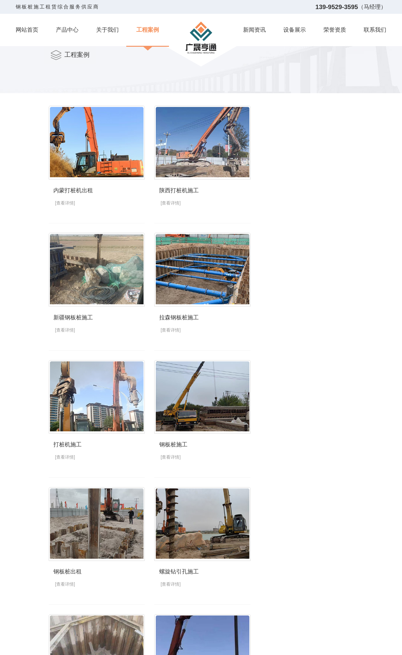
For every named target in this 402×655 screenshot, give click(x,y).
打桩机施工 (172, 316)
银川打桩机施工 (73, 569)
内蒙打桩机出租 (73, 190)
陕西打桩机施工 (178, 190)
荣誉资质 (334, 30)
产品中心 (67, 30)
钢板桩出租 (67, 443)
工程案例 (147, 30)
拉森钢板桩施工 (73, 316)
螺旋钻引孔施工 (178, 443)
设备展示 (294, 30)
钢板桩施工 (277, 316)
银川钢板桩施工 (178, 569)
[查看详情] (65, 202)
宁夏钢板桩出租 (282, 569)
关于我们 (107, 30)
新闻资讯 (254, 30)
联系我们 (375, 30)
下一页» (267, 629)
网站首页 (27, 30)
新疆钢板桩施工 (282, 190)
